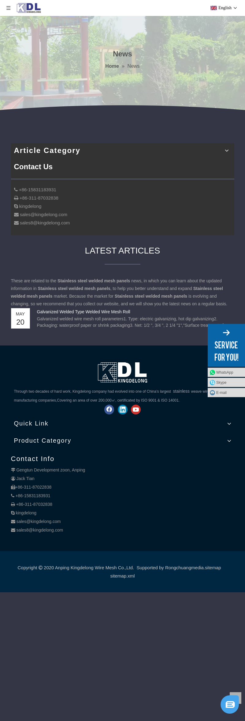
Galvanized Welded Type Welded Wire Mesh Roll (83, 311)
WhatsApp (224, 372)
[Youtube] (136, 409)
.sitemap (212, 567)
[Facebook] (109, 409)
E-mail (221, 393)
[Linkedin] (123, 409)
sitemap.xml (122, 575)
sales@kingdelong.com (38, 521)
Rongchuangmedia (184, 567)
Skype (221, 382)
